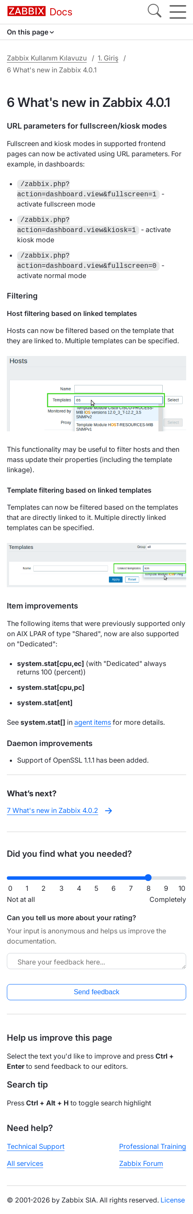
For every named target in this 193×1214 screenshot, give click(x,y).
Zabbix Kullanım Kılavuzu (47, 58)
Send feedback (97, 992)
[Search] (154, 12)
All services (25, 1163)
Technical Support (35, 1146)
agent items (92, 722)
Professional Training (152, 1146)
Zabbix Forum (141, 1163)
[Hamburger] (178, 12)
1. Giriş (108, 58)
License (173, 1200)
